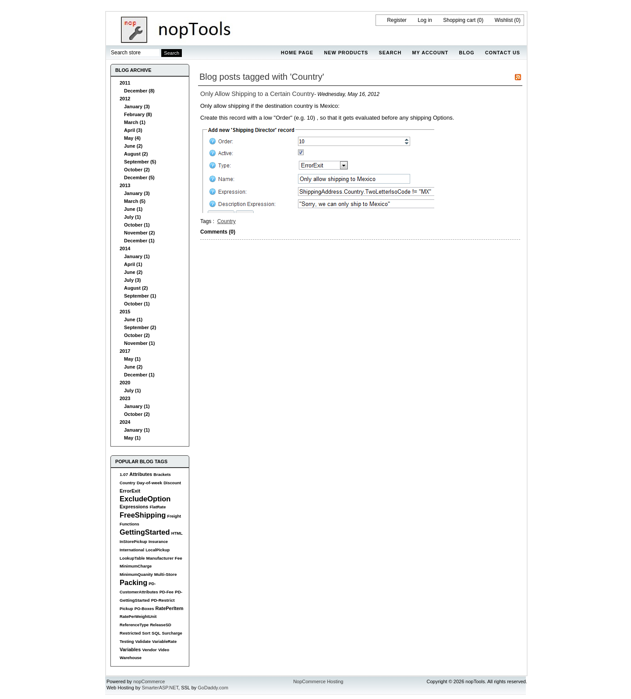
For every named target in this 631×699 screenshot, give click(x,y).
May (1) (132, 359)
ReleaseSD (160, 625)
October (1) (137, 224)
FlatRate (157, 507)
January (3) (137, 106)
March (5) (134, 201)
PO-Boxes (144, 609)
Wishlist (504, 20)
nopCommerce (149, 681)
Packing (133, 582)
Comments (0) (217, 232)
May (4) (132, 138)
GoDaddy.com (213, 687)
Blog (466, 52)
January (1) (137, 256)
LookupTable (132, 558)
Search (390, 52)
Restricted (130, 633)
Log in (425, 20)
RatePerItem (169, 608)
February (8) (138, 114)
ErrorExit (130, 490)
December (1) (139, 240)
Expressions (134, 506)
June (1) (133, 209)
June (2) (133, 146)
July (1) (132, 217)
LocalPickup (157, 550)
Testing (127, 641)
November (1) (139, 343)
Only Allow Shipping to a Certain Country (257, 93)
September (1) (140, 295)
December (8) (139, 90)
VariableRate (164, 641)
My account (430, 52)
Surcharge (172, 633)
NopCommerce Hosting (318, 681)
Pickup (126, 609)
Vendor (149, 649)
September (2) (140, 327)
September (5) (140, 161)
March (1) (134, 122)
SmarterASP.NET (160, 687)
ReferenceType (134, 625)
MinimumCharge (136, 566)
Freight (174, 516)
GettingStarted (145, 532)
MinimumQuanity (136, 574)
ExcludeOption (145, 499)
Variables (130, 649)
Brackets (161, 474)
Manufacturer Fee (164, 558)
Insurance (158, 541)
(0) (480, 20)
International (132, 550)
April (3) (133, 130)
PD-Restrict (163, 600)
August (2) (136, 153)
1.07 (124, 474)
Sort (146, 633)
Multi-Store (165, 574)
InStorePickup (133, 541)
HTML (177, 533)
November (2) (139, 232)
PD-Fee (167, 592)
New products (346, 52)
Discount (172, 483)
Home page (297, 52)
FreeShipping (143, 515)
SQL (156, 633)
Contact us (502, 52)
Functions (129, 524)
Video (163, 650)
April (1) (133, 264)
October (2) (137, 169)
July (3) (132, 280)
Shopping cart (459, 20)
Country (127, 483)
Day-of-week (149, 482)
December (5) (139, 177)
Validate (143, 641)
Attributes (140, 474)
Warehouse (131, 658)
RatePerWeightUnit (138, 616)
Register (397, 20)
